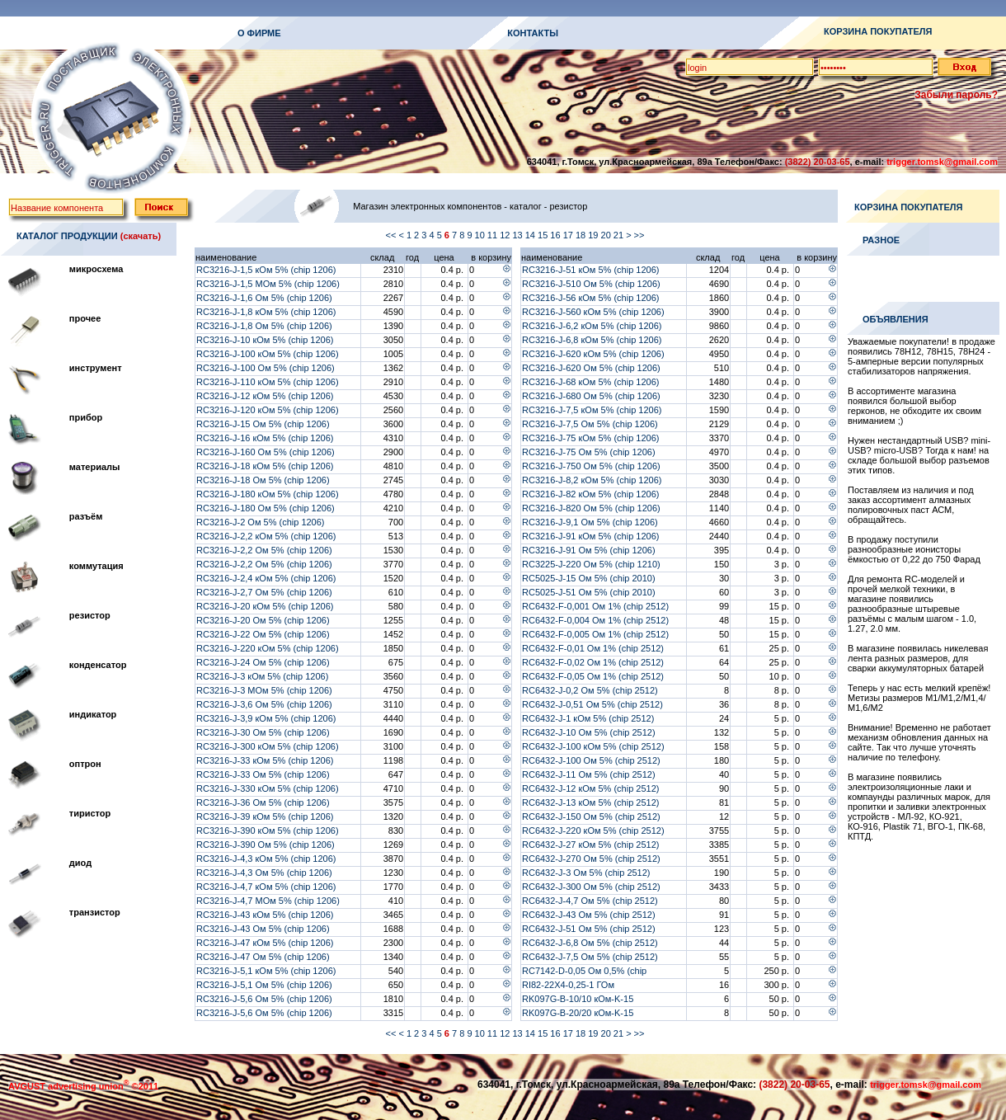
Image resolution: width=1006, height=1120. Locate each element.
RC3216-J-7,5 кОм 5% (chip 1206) (592, 410)
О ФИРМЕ (259, 33)
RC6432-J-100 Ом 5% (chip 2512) (591, 760)
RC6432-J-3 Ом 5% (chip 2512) (586, 873)
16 (556, 235)
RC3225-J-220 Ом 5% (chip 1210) (591, 564)
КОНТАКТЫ (532, 33)
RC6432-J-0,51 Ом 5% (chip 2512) (592, 704)
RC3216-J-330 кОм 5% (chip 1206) (267, 788)
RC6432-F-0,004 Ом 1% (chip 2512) (595, 620)
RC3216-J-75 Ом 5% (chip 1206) (589, 452)
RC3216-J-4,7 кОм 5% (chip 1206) (266, 887)
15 (544, 235)
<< (391, 235)
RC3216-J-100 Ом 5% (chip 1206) (265, 368)
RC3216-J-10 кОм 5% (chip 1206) (264, 340)
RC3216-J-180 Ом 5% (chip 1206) (265, 508)
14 (531, 235)
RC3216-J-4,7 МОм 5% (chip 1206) (268, 901)
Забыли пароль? (956, 95)
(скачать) (140, 236)
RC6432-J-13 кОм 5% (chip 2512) (590, 802)
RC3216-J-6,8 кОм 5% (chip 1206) (592, 340)
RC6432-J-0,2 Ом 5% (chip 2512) (590, 690)
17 (569, 235)
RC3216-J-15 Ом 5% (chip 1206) (263, 424)
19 (594, 235)
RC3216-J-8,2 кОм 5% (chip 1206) (592, 480)
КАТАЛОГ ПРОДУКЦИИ (67, 236)
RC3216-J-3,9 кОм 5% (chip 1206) (266, 718)
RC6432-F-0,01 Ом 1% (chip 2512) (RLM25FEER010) (593, 653)
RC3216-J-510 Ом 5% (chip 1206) (591, 284)
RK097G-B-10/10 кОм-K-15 (577, 999)
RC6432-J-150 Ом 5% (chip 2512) (591, 816)
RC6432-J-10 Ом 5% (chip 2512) (589, 732)
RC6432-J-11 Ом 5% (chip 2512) (589, 774)
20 (607, 235)
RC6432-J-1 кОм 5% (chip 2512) (588, 718)
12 (506, 235)
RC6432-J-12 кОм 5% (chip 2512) (590, 788)
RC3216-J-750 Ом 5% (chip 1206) (591, 466)
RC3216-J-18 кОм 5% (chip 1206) (264, 466)
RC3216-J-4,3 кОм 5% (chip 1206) (266, 859)
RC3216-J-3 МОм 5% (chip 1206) (264, 690)
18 (582, 235)
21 (619, 235)
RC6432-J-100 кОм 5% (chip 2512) (593, 746)
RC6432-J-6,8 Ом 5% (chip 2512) (590, 943)
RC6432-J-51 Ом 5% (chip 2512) (589, 929)
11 (493, 235)
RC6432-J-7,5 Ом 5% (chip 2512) (590, 957)
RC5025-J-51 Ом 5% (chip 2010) (589, 592)
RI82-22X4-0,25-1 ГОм (568, 985)
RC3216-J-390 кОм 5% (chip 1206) (267, 830)
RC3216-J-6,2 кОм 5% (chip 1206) (592, 326)
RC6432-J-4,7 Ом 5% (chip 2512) (590, 901)
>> (640, 235)
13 (518, 235)
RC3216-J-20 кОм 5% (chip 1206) (264, 606)
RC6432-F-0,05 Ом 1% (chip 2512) (593, 676)
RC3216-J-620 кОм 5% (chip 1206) (593, 354)
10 (481, 235)
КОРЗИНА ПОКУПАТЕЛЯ (878, 31)
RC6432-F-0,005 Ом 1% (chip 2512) (595, 634)
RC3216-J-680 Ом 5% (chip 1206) (591, 396)
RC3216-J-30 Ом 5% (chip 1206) (263, 732)
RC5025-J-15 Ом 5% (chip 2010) (589, 578)
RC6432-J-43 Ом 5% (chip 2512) (589, 915)
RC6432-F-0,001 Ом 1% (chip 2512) (595, 606)
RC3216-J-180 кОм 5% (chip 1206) (267, 494)
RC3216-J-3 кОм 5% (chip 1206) (262, 676)
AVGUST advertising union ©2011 (83, 1086)
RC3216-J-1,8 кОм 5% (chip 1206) (266, 312)
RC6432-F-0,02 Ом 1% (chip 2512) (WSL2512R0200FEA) (593, 667)
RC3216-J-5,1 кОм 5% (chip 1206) (266, 971)
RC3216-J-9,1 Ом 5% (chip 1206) (590, 522)
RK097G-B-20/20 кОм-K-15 (577, 1013)
